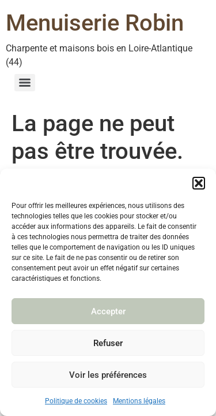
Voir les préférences (108, 375)
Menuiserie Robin (95, 22)
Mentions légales (139, 401)
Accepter (108, 311)
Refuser (108, 343)
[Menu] (24, 82)
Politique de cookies (76, 401)
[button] (198, 183)
